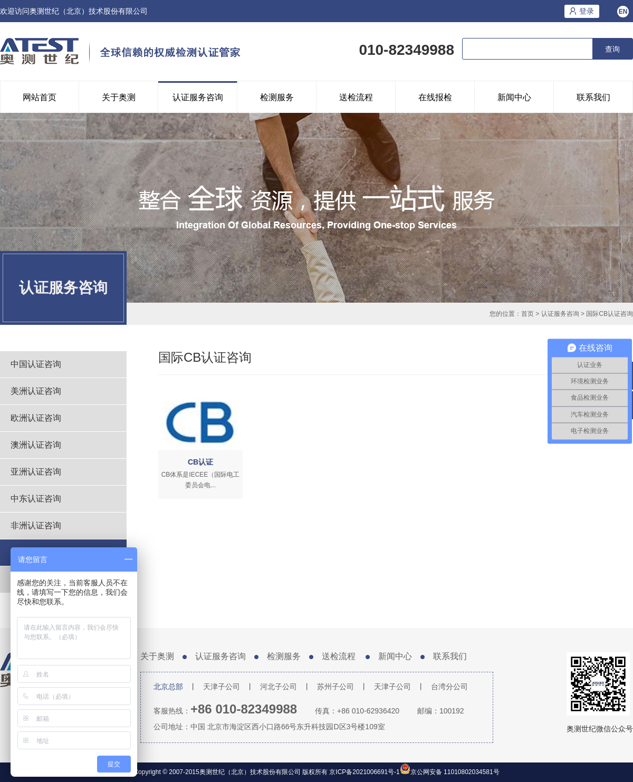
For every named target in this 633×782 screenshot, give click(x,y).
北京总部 (168, 686)
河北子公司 (278, 686)
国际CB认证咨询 (609, 313)
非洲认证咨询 (36, 525)
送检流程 (356, 97)
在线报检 (435, 97)
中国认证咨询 (36, 364)
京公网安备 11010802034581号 (455, 772)
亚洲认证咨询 (36, 471)
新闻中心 (514, 97)
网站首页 (39, 97)
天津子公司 (221, 686)
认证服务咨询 (197, 97)
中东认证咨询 (36, 498)
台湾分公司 (449, 686)
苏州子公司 (335, 686)
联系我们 (593, 97)
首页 (527, 313)
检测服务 (277, 97)
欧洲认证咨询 (36, 417)
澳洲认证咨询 (36, 444)
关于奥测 (119, 97)
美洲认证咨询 (36, 391)
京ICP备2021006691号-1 (364, 772)
